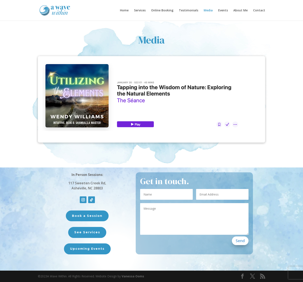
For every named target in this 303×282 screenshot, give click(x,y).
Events (223, 10)
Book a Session (87, 216)
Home (124, 10)
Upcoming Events (87, 249)
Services (140, 10)
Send (240, 240)
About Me (240, 10)
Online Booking (162, 10)
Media (208, 10)
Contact (259, 10)
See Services (87, 232)
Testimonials (188, 10)
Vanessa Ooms (133, 276)
